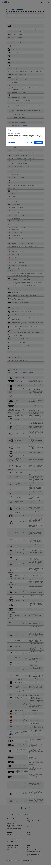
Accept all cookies (39, 142)
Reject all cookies (29, 142)
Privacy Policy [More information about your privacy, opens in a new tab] (28, 139)
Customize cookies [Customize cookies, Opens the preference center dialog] (11, 142)
